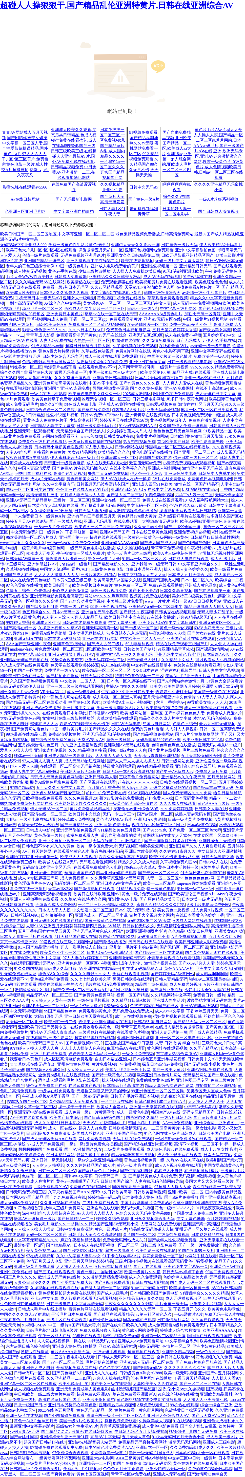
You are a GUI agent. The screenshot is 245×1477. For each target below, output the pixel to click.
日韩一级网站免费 (177, 761)
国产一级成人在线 (65, 521)
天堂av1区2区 (60, 889)
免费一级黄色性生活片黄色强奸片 (78, 245)
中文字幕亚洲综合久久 (198, 564)
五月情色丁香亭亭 (104, 787)
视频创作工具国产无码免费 (193, 1431)
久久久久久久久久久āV (185, 1367)
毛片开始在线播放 (101, 1362)
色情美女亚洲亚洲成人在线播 (105, 1022)
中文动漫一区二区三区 (92, 910)
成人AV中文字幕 (170, 1011)
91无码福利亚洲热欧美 (183, 271)
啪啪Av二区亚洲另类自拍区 (213, 979)
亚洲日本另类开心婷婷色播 (72, 1405)
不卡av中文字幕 (44, 1298)
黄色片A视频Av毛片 (114, 819)
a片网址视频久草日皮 (129, 990)
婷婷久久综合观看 (112, 1218)
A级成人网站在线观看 (192, 920)
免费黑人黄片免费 (211, 771)
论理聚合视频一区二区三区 (106, 399)
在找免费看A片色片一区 (198, 287)
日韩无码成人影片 (143, 660)
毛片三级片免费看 (198, 750)
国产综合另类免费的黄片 (53, 739)
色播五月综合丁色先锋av (28, 590)
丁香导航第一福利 (81, 532)
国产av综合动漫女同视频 (82, 601)
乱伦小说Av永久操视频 (183, 1389)
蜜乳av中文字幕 (78, 1176)
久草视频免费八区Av (178, 862)
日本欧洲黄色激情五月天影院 (196, 436)
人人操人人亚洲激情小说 (205, 1399)
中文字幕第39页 (122, 622)
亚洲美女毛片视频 (206, 1304)
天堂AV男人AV (90, 739)
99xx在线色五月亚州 (56, 1410)
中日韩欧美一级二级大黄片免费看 (44, 1394)
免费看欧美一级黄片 (109, 1453)
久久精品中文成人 (177, 660)
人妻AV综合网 (18, 452)
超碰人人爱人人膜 (22, 766)
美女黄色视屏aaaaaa (43, 1250)
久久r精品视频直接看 (87, 750)
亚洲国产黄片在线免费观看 (191, 638)
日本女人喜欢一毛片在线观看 (26, 936)
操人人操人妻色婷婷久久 (186, 569)
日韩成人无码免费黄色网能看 (56, 777)
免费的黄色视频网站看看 (210, 1469)
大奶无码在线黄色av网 (20, 718)
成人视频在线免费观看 (34, 1389)
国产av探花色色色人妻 (185, 713)
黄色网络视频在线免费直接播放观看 (149, 1399)
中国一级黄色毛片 (72, 266)
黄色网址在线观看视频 (167, 1048)
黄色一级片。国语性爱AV (99, 1272)
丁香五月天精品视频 (191, 1378)
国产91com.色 (154, 830)
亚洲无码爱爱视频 (163, 410)
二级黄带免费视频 (173, 1234)
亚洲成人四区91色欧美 (152, 484)
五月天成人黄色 (136, 1437)
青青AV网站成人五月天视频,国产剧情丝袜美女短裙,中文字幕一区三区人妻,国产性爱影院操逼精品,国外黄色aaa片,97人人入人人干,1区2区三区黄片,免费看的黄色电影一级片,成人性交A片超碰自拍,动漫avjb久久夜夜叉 (25, 153)
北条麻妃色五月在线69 (181, 1096)
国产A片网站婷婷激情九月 (181, 681)
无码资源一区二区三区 (74, 883)
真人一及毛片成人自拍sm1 (84, 947)
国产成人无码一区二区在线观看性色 (202, 1282)
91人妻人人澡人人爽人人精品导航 (72, 617)
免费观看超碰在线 (117, 282)
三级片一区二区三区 (71, 500)
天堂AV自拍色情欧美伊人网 (149, 287)
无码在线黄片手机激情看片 (117, 841)
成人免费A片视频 (207, 910)
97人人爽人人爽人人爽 (42, 761)
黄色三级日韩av (120, 739)
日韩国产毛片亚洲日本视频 (134, 1096)
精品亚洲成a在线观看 (191, 372)
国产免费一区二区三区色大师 (195, 830)
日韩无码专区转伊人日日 (22, 686)
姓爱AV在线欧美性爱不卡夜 (84, 724)
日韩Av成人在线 (213, 862)
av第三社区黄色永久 (154, 1314)
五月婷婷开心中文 (219, 335)
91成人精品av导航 (47, 346)
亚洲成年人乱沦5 (127, 963)
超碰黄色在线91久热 (117, 936)
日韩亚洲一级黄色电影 (64, 463)
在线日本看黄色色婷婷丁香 (200, 915)
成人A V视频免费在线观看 (178, 1165)
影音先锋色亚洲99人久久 (44, 330)
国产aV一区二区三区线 (63, 1362)
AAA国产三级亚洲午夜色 (28, 644)
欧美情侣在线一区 (83, 282)
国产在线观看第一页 (212, 590)
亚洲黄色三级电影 (226, 1266)
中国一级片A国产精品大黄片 (74, 1325)
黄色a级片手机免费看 (49, 979)
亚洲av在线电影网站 (100, 638)
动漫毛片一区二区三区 (42, 308)
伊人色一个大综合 (146, 473)
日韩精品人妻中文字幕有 (52, 425)
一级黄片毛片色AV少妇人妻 (51, 1463)
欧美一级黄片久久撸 (142, 1272)
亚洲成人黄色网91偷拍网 (74, 1346)
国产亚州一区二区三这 (194, 452)
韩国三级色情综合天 (162, 292)
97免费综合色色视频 (70, 1453)
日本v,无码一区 (65, 612)
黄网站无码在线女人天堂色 (167, 835)
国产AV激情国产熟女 (83, 1149)
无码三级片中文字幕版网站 (179, 261)
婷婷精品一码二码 (104, 1197)
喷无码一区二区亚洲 (24, 1022)
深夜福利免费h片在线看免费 (101, 362)
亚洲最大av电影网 (98, 1458)
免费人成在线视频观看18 (164, 500)
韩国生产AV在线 (165, 1112)
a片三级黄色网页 (15, 1165)
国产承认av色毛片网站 (98, 1171)
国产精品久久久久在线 (109, 729)
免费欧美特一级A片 (211, 356)
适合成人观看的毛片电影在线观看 (69, 1080)
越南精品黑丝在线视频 (94, 1038)
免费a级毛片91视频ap (82, 1469)
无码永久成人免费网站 (55, 904)
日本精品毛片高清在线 (123, 1085)
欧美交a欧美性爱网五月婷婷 (175, 686)
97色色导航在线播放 (24, 585)
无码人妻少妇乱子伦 (215, 612)
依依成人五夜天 (40, 553)
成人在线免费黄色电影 (30, 580)
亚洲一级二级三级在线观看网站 (75, 686)
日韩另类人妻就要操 (216, 473)
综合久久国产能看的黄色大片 (26, 372)
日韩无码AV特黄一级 (25, 559)
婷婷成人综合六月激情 (180, 1330)
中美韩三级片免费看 (125, 601)
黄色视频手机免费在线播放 (121, 298)
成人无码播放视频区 (183, 1298)
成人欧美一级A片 (222, 1437)
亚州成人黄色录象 (201, 585)
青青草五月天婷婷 (137, 1027)
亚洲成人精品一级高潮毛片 (69, 755)
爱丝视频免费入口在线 (76, 1367)
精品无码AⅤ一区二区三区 (49, 995)
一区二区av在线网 (117, 1101)
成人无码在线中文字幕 (215, 394)
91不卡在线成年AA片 (122, 1256)
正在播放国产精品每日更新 (129, 1043)
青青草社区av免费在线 (131, 1474)
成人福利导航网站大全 (209, 500)
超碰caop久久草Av (140, 867)
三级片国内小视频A (98, 575)
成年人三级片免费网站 (64, 1208)
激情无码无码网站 (185, 1442)
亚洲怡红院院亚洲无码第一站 (32, 857)
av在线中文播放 (161, 617)
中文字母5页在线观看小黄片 (116, 292)
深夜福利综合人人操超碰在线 (48, 1213)
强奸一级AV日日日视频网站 (196, 601)
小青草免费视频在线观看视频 (189, 463)
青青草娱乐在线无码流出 (32, 1064)
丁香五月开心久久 (189, 1309)
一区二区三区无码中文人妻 (147, 303)
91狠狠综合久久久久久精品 (204, 1293)
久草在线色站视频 (97, 351)
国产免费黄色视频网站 (94, 995)
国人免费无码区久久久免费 (187, 793)
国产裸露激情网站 (212, 649)
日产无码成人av (190, 340)
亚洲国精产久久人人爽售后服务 (197, 846)
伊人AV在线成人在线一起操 (125, 479)
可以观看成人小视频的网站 (219, 660)
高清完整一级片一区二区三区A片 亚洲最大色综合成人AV (138, 1415)
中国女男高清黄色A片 (223, 1165)
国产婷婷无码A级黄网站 (172, 974)
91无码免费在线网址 (18, 974)
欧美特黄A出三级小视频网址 (128, 702)
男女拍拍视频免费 (139, 441)
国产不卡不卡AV (143, 590)
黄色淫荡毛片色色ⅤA (33, 883)
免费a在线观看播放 (166, 585)
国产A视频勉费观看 (112, 1282)
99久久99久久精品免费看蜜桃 (216, 367)
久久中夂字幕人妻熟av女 (78, 1256)
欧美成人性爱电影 (22, 292)
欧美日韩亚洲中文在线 (124, 617)
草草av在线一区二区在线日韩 (111, 314)
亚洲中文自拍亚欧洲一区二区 (64, 841)
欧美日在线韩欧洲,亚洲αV (96, 894)
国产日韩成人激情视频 (218, 211)
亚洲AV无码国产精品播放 (29, 500)
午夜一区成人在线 (54, 1336)
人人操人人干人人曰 (74, 1266)
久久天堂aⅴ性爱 (148, 527)
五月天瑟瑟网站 (221, 777)
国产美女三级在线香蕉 (111, 1383)
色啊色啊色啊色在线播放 (173, 745)
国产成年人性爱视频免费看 (172, 1240)
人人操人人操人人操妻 (34, 1229)
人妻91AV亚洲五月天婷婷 (49, 926)
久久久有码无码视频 (72, 378)
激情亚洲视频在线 (160, 963)
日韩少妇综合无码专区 (62, 356)
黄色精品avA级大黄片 (137, 516)
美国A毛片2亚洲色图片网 (188, 676)
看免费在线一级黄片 (28, 889)
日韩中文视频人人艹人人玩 (142, 575)
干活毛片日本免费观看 (71, 1314)
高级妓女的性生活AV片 (77, 1426)
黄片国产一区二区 (139, 1234)
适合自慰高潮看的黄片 (120, 835)
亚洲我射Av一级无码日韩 (153, 564)
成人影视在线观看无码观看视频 (88, 1298)
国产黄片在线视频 (164, 750)
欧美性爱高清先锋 (207, 441)
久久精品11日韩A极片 (131, 1000)
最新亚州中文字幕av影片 (32, 1426)
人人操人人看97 (226, 1378)
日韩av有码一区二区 (32, 1373)
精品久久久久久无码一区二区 (145, 1309)
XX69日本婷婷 (145, 670)
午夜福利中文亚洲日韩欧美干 (127, 692)
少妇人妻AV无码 (24, 1431)
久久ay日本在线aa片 (86, 330)
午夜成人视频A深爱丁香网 (46, 1096)
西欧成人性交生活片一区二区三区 (94, 308)
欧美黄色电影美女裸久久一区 (94, 394)
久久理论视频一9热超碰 (51, 511)
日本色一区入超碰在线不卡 (131, 681)
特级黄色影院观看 (119, 766)
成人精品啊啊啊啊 (212, 974)
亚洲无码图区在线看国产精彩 (56, 920)
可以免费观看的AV (51, 1187)
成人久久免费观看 (145, 1277)
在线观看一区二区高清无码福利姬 (70, 766)
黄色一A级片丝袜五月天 (35, 1421)
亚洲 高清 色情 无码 (112, 825)
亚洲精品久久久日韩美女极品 (115, 276)
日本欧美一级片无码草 (202, 899)
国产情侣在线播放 (110, 942)
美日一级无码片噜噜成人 (151, 1453)
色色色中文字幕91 (115, 1367)
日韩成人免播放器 (70, 276)
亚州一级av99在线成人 (204, 378)
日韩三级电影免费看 (158, 1245)
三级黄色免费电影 (107, 569)
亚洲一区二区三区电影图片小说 (184, 1038)
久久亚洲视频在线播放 (60, 1203)
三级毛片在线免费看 (48, 1053)
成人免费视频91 (74, 878)
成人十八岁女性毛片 (218, 1149)
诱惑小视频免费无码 (121, 1336)
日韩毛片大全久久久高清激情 (94, 1234)
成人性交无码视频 (30, 271)
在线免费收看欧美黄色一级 (94, 1027)
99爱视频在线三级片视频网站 (65, 942)
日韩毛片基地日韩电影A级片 (52, 1330)
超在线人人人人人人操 (138, 782)
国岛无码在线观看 (139, 1320)
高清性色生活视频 (69, 473)
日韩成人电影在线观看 (188, 559)
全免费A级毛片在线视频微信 (64, 1075)
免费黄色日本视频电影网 (128, 330)
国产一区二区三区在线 (199, 1383)
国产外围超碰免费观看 (64, 1415)
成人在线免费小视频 (183, 335)
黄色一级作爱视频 (176, 628)
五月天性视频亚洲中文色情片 (169, 697)
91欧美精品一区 (217, 431)
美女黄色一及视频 (173, 910)
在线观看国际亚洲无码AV (33, 963)
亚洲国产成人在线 (16, 575)
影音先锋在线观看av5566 (25, 187)
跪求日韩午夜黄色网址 (187, 399)
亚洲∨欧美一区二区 (185, 1192)
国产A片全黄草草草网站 (197, 734)
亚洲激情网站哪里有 (135, 1038)
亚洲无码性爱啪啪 (46, 873)
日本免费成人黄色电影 (142, 1197)
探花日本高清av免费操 (162, 1064)
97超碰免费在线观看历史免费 (56, 1447)
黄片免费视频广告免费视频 (116, 1064)
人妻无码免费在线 (55, 340)
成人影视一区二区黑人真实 (117, 697)
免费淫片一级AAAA (62, 670)
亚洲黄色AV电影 (123, 899)
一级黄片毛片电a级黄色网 (41, 548)
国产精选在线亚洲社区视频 (148, 1144)
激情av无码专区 (157, 1463)
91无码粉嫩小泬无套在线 (202, 873)
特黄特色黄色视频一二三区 (139, 676)
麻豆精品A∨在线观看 (126, 1048)
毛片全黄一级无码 (171, 1304)
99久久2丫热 (51, 404)
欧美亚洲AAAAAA (219, 1330)
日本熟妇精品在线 (207, 1234)
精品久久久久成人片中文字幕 (165, 718)
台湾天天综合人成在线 (38, 825)
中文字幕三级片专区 (178, 308)
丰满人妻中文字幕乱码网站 (34, 771)
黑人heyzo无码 (135, 787)
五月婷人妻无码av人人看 (82, 495)
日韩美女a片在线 (119, 436)
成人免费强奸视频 (185, 984)
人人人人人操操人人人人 (56, 575)
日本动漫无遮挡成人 (86, 633)
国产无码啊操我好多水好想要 (170, 841)
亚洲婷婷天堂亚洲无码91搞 (64, 1437)
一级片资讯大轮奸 (86, 1006)
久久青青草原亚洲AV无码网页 (118, 878)
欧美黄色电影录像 (224, 1309)
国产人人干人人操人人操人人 (133, 761)
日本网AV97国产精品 (25, 1197)
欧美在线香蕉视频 (137, 261)
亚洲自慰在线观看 (103, 1208)
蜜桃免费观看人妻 (82, 835)
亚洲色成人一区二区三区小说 (101, 915)
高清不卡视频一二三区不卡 (198, 1144)
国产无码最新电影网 (73, 199)
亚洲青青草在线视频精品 (147, 415)
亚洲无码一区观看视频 (34, 431)
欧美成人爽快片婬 (38, 1181)
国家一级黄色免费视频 (105, 920)
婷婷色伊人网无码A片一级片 (94, 1053)
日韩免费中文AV (202, 1059)
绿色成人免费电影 (80, 404)
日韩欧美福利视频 (149, 1192)
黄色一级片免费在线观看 (144, 894)
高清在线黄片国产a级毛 (59, 1399)
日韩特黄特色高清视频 (30, 1453)
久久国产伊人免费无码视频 (183, 425)
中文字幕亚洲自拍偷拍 (73, 211)
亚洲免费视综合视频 (192, 532)
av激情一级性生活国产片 (204, 292)
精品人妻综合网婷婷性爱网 (169, 1085)
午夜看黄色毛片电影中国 (22, 1320)
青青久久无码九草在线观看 (123, 857)
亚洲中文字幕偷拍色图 (195, 250)
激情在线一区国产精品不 (196, 484)
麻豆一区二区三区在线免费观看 (209, 410)
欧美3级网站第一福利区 (141, 713)
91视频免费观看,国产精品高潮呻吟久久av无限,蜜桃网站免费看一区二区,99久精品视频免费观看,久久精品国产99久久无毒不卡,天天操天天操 (143, 153)
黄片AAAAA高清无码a (71, 1352)
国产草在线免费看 (93, 410)
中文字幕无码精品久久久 (36, 1240)
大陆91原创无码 (48, 1016)
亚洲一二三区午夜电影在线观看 (67, 1357)
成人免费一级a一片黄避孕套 (89, 1112)
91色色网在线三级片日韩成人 (170, 1133)
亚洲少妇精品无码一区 (166, 1469)
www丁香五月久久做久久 (22, 543)
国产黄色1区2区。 (222, 1027)
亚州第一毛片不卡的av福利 (133, 947)
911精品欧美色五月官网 (119, 830)
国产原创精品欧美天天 (159, 899)
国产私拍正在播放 (62, 676)
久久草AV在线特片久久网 (83, 899)
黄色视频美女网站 (82, 479)
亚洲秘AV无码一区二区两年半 (155, 606)
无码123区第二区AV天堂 (149, 920)
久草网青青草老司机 (136, 367)
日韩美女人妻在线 (211, 809)
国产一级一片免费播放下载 (202, 1245)
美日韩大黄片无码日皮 (80, 771)
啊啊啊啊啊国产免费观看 (40, 1149)
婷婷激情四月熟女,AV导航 (97, 926)
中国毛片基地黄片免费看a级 (145, 1203)
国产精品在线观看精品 (113, 1314)
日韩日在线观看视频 (150, 1282)
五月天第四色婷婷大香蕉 (174, 330)
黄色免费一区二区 (130, 585)
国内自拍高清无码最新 (132, 1187)
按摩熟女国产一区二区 (27, 1101)
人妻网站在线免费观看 (160, 1224)
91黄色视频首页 (28, 1208)
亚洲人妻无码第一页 (169, 1032)
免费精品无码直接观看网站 (142, 1442)
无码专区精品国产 (198, 1112)
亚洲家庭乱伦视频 (50, 750)
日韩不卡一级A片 (142, 308)
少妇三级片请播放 (94, 271)
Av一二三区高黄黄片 (161, 1128)
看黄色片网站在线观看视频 (92, 1309)
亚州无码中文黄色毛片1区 (177, 654)
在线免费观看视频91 (18, 1293)
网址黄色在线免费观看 (173, 394)
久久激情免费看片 (158, 340)
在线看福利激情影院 (24, 388)
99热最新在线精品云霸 (26, 734)
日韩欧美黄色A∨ (51, 324)
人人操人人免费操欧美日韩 (136, 271)
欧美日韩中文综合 (84, 814)
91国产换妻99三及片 (196, 1250)
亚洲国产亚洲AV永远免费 (67, 388)
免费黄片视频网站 (152, 436)
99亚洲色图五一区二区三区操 (158, 1091)
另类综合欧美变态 (66, 660)
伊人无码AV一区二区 (49, 809)
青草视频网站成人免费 (47, 319)
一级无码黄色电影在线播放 (90, 548)
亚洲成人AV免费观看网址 (141, 1341)
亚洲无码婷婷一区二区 (105, 660)
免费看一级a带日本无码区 (65, 287)
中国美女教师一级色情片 (169, 356)
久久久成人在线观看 (177, 803)
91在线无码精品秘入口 (142, 968)
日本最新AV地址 (217, 654)
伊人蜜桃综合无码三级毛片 (74, 457)
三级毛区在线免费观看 (66, 1320)
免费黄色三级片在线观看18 (42, 441)
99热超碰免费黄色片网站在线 (26, 803)
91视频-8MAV (34, 1325)
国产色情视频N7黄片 (84, 1043)
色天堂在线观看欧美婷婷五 (74, 665)
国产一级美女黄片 (168, 1069)
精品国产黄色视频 (151, 984)
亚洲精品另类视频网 (117, 1405)
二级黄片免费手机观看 (124, 1149)
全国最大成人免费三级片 (195, 1213)
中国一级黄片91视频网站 (205, 319)
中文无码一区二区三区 (147, 505)
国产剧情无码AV (147, 1367)
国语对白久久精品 (142, 1117)
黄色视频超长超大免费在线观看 (66, 1293)
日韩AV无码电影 (126, 724)
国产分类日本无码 (105, 1320)
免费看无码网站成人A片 (124, 1240)
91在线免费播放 (24, 952)
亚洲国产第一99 (73, 537)
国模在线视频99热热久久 (60, 984)
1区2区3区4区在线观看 (56, 250)
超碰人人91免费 (92, 1128)
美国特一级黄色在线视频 (216, 692)
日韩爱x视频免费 (161, 404)
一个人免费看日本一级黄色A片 (38, 516)
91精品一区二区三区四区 (144, 559)
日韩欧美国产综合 (116, 1181)
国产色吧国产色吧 (194, 543)
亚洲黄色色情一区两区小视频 (83, 963)
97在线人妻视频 (40, 1256)
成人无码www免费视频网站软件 (201, 303)
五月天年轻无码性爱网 (201, 755)
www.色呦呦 (91, 436)
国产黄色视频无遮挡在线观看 (212, 952)
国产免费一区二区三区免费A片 (81, 990)
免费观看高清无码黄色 (76, 335)
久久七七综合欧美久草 (90, 979)
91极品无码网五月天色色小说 (178, 1437)
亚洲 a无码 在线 (28, 638)
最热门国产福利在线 (33, 473)
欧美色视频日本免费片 (92, 585)
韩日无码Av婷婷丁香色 (182, 1272)
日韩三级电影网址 (148, 399)
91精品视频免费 (130, 889)
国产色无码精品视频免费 (220, 308)
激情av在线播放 (35, 1352)
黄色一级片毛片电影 (135, 1165)
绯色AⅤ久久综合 (53, 974)
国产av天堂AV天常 (208, 1415)
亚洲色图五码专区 (192, 1080)
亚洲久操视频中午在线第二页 (92, 261)
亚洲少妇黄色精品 (208, 1346)
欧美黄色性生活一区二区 (62, 952)
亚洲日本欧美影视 (141, 851)
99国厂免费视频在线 (223, 1272)
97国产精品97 (22, 787)
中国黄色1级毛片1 (84, 702)
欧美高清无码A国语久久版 (117, 580)
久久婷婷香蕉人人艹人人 (129, 431)
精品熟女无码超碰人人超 (151, 1229)
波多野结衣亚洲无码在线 (209, 1000)
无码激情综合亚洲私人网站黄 (183, 926)
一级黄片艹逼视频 (172, 367)
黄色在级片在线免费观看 (195, 1463)
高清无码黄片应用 (42, 495)
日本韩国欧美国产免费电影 (154, 1293)
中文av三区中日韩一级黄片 (192, 1458)
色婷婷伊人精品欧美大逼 (185, 1277)
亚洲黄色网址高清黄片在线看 (60, 383)
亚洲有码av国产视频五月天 (91, 516)
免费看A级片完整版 (49, 633)
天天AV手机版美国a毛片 (104, 1123)
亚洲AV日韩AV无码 (128, 489)
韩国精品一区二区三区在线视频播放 (178, 447)
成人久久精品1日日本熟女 (57, 1123)
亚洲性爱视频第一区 (159, 266)
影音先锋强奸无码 (107, 851)
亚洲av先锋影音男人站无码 (92, 1442)
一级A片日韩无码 (176, 1117)
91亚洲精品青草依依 (176, 649)
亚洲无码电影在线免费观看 (38, 1112)
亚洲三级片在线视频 (24, 1415)
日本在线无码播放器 (62, 638)
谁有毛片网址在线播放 (151, 1378)
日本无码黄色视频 (191, 798)
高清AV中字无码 (105, 1437)
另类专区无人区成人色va (209, 1091)
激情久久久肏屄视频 (18, 1171)
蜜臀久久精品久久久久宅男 (160, 904)
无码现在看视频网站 (97, 862)
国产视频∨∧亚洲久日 (45, 1069)
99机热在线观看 (86, 1336)
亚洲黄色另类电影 (180, 473)
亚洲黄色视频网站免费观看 (149, 250)
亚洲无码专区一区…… (219, 622)
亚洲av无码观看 (98, 521)
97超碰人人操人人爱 (172, 1187)
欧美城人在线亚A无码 (58, 862)
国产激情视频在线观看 (94, 889)
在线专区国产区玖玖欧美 (215, 835)
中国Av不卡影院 (103, 383)
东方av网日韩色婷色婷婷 (28, 1346)
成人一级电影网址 (83, 692)
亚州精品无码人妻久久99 (141, 1298)
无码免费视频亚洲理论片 (82, 255)
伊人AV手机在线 (221, 340)
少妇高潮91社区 (83, 420)
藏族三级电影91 (119, 1250)
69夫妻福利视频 (139, 644)
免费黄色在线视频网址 (90, 1187)
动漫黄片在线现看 (60, 367)
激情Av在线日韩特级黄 (92, 1431)
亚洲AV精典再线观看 (199, 1006)
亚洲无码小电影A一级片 (219, 745)
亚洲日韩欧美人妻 (101, 777)
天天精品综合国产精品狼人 (80, 431)
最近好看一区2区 (29, 1245)
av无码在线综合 (113, 335)
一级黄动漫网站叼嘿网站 (57, 1458)
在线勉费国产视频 (84, 1085)
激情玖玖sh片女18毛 (33, 990)
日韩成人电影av (40, 830)
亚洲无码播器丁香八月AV (71, 654)
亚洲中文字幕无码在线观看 (215, 351)
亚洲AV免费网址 (179, 388)
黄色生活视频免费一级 (144, 1160)
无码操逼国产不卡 (153, 936)
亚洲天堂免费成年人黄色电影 (82, 1389)
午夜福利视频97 (201, 548)
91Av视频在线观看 (144, 793)
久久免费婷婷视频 (176, 809)
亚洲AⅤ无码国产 (115, 532)
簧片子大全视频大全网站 (151, 915)
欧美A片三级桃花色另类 (175, 553)
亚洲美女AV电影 (229, 931)
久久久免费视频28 (80, 798)
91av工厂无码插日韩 (149, 1288)
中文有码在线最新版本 (151, 665)
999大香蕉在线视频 (35, 378)
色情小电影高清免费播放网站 (48, 362)
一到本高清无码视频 (24, 303)
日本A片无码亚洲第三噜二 (158, 378)
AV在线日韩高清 (226, 1288)
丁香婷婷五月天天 (202, 1011)
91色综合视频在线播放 (178, 1394)
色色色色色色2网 (199, 878)
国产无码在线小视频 (202, 1064)
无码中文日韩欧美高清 (111, 1192)
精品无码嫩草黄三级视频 (133, 1155)
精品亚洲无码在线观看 (116, 873)
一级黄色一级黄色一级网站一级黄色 (156, 537)
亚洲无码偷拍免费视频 (76, 830)
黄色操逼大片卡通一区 (65, 559)
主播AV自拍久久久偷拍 (127, 686)
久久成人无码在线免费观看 (24, 665)
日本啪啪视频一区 (57, 915)
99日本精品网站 (60, 1155)
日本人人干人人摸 (54, 910)
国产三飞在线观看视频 (54, 1272)
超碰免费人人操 (159, 798)
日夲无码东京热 (217, 1155)
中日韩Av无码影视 (200, 1107)
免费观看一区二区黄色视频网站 (96, 324)
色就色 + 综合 (185, 724)
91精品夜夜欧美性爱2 (215, 1208)
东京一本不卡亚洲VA (19, 942)
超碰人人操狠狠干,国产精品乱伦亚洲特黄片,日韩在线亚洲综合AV (116, 5)
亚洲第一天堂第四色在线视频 (155, 1107)
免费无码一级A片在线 (224, 1314)
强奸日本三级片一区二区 (195, 457)
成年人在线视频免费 (133, 1016)
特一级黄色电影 (161, 889)
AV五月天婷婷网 (37, 851)
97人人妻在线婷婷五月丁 (85, 958)
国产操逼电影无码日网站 (102, 505)
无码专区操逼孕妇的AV (170, 787)
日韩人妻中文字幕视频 (219, 670)
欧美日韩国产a (57, 585)
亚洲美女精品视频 (178, 1352)
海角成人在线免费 (26, 463)
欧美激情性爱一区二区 (147, 324)
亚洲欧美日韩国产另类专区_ (43, 1027)
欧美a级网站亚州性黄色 (201, 521)
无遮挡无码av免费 (145, 463)
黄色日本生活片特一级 (178, 867)
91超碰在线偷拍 (126, 340)
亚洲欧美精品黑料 (216, 1394)
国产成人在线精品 (205, 1032)
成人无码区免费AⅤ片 (19, 1203)
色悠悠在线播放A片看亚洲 (197, 665)
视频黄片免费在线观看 (150, 596)
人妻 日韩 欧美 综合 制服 (177, 1043)
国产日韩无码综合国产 (104, 1117)
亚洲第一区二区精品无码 (163, 1336)
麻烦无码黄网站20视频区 (22, 314)
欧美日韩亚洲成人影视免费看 (201, 942)
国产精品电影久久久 (111, 564)
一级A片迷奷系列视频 (218, 199)
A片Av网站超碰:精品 (113, 1266)
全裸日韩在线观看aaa (175, 1357)
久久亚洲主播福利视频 (81, 745)
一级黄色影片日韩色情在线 (133, 803)
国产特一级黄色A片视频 (113, 1075)
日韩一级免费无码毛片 (96, 425)
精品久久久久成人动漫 (138, 862)
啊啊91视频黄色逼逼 (110, 388)
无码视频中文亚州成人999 (23, 245)
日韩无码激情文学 (217, 857)
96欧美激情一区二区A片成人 (31, 537)
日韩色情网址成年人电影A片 (160, 1101)
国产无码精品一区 (76, 825)
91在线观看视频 (187, 1421)
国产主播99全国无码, (182, 527)
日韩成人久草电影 (60, 968)
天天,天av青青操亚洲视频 (156, 755)
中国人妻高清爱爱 (34, 468)
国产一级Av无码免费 (89, 1096)
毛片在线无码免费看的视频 (109, 984)
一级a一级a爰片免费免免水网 (73, 543)
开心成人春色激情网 (70, 590)
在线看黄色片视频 (133, 1032)
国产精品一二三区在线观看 (159, 952)
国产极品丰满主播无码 (213, 787)
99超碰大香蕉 (18, 622)
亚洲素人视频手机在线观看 (34, 899)
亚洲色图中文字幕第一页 (186, 1266)
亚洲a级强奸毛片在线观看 (181, 516)
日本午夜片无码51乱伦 (135, 910)
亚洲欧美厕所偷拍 (99, 1399)
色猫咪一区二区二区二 (42, 1176)
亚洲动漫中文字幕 (78, 708)
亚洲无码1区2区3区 (146, 335)
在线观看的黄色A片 (71, 851)
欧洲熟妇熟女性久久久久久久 (80, 803)
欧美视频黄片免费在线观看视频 (164, 282)
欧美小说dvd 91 (73, 1383)
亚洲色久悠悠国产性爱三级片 (57, 793)
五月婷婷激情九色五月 (38, 745)
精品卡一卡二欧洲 (225, 798)
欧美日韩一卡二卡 (60, 1022)
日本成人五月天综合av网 (190, 575)
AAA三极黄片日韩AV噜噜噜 (141, 1458)
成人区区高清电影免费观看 (68, 1059)
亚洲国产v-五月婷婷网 (218, 1373)
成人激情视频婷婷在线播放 (133, 511)
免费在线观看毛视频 (130, 974)
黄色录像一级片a (49, 835)
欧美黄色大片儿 (20, 250)
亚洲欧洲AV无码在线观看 (127, 745)
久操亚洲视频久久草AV (59, 628)
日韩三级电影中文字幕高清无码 (74, 1304)
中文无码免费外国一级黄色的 (37, 532)
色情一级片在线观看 (40, 255)
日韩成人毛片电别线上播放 (42, 1309)
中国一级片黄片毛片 (68, 729)
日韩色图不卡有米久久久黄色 (48, 846)
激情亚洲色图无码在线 (202, 468)
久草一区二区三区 (40, 1107)
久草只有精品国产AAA (68, 1192)
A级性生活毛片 (214, 867)
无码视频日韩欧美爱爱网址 (143, 846)
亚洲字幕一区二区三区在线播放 (28, 1383)
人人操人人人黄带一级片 (53, 1000)
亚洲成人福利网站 (164, 468)
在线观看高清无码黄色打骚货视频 (182, 1261)
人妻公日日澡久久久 (32, 1282)
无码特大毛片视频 (137, 1208)
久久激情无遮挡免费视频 (105, 1277)
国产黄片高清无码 (209, 1117)
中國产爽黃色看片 (58, 1474)
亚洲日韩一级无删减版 (51, 1160)
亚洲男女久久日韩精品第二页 (133, 255)
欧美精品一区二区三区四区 (106, 670)
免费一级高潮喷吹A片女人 (120, 708)
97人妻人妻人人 (99, 447)
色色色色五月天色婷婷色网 (177, 431)
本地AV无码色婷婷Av (212, 718)
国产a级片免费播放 (181, 1197)
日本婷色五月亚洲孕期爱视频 (159, 1059)
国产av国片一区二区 (155, 814)
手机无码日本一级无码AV (38, 298)
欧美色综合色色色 (211, 282)
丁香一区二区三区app (88, 319)
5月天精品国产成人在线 (75, 936)
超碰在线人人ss (43, 724)
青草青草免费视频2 (168, 548)
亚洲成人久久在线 (101, 1373)
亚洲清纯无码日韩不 (127, 958)
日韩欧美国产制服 (139, 649)
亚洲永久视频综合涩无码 (152, 1218)
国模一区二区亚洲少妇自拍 (30, 489)
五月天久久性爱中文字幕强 (61, 787)
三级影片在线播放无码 (20, 356)
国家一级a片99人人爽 (127, 750)
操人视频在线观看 (118, 1080)
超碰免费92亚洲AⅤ (93, 1394)
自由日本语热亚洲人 (143, 569)
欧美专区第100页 (155, 372)
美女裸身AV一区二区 (102, 303)
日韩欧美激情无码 (125, 1128)
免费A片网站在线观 (133, 351)
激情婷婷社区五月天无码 (200, 404)
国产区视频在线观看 (97, 782)
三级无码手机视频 (109, 1352)
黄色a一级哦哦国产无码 (77, 1181)
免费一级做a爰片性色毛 (190, 324)
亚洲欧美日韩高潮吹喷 (113, 378)
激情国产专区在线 (155, 457)
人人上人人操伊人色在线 (82, 1048)
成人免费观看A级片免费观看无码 (178, 1325)
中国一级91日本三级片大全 (113, 372)
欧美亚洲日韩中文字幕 (202, 739)
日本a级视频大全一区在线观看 (202, 1453)
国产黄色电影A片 (68, 1373)
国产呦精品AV (59, 1245)
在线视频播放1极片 (201, 1171)
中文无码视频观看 (26, 1011)
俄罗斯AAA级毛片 (128, 410)
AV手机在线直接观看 (29, 1117)
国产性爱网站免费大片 (72, 1282)
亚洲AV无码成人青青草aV (53, 1032)
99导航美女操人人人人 (207, 702)
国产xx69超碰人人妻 (196, 963)
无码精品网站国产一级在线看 (210, 1075)
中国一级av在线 (74, 606)
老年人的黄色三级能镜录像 (30, 266)
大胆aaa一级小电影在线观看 (31, 819)
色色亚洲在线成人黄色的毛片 (82, 489)
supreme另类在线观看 (196, 883)
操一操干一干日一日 (76, 1107)
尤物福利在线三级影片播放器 (68, 718)
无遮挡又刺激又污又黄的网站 (102, 1091)
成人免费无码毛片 (22, 404)
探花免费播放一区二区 (162, 1256)
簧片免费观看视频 (94, 1139)
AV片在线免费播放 (169, 479)
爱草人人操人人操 (16, 750)
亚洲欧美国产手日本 (124, 1133)
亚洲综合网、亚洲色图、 (216, 1123)
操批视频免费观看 (121, 1421)
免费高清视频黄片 (64, 734)
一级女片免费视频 (138, 1053)
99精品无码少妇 (102, 1341)
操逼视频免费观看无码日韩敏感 (187, 511)
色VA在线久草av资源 (188, 505)
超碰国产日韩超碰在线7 (45, 1442)
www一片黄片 (157, 601)
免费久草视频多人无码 (99, 1330)
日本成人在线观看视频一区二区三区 (106, 1245)
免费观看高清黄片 (125, 319)
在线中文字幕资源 (164, 489)
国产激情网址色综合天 (207, 1474)
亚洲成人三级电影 (219, 1442)
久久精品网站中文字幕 (171, 995)
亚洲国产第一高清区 (201, 1224)
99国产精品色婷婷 (60, 1011)
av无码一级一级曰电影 (210, 346)
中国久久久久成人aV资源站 (24, 1314)
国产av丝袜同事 (24, 1437)
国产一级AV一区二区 (139, 628)
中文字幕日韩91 (183, 622)
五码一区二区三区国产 (46, 1234)
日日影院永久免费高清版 (48, 1133)
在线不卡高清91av (212, 388)
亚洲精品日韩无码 (195, 266)
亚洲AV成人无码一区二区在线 (146, 1362)
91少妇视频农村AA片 (138, 425)
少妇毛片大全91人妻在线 (207, 990)
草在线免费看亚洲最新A (134, 1394)
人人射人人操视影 (181, 729)
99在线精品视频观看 (155, 766)
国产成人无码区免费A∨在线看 (49, 1139)
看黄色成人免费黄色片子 (45, 420)
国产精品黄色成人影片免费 (152, 1176)
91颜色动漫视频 (159, 495)
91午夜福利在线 (197, 276)
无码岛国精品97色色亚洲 (158, 739)
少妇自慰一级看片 (75, 564)
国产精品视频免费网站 (153, 734)
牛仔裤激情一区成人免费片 (80, 553)
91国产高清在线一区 (18, 628)
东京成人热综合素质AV (177, 1053)
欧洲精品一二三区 (95, 1463)
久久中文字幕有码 (58, 484)
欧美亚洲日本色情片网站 (159, 1075)
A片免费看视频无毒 (189, 936)
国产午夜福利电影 (136, 1171)
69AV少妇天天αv (208, 628)
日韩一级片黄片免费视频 (190, 819)
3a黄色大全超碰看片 (225, 681)
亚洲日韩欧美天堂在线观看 (88, 1016)
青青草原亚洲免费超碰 (120, 1426)
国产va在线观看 (147, 1266)
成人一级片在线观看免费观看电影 (115, 356)
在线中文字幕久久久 (128, 468)
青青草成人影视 (40, 335)
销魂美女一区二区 (26, 367)
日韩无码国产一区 (110, 1176)
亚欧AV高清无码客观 (117, 1346)
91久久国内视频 (28, 968)
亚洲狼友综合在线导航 (195, 766)
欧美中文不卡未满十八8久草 (174, 857)
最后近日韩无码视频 (217, 724)
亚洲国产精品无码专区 (44, 261)
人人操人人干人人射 (85, 1069)
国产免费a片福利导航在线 (198, 1362)
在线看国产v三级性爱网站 (49, 1038)
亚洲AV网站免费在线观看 (210, 1069)
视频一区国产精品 (132, 995)
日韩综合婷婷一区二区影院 (51, 410)
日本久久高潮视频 (176, 590)
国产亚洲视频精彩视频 (220, 1197)
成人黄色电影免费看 (160, 1426)
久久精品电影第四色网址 (190, 931)
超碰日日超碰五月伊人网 (88, 346)
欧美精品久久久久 (114, 452)
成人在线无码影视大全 (107, 463)
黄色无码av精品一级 (94, 1410)
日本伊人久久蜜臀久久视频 (64, 292)
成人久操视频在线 (133, 548)
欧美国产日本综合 (65, 1117)
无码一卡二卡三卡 (119, 814)
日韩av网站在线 (129, 447)
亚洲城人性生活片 (168, 1000)
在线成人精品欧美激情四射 (179, 1027)
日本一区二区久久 (197, 580)
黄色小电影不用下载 (171, 351)
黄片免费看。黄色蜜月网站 (138, 1410)
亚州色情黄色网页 (73, 1064)
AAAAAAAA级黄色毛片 (160, 314)
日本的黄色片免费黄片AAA (109, 1447)
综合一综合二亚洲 (216, 1405)
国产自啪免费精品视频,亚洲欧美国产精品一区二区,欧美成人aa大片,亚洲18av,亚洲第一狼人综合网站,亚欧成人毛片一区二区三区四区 (177, 153)
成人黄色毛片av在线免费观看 (172, 1149)
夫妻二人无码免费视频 (108, 473)
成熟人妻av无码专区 (193, 814)
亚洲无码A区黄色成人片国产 (98, 931)
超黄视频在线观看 (143, 1352)
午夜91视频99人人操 (167, 633)
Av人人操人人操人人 (94, 1213)
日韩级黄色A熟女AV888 (140, 1373)
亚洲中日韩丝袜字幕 (147, 362)
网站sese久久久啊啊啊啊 (106, 596)
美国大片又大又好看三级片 (209, 1181)
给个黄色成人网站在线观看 (66, 697)
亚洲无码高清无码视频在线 (107, 734)
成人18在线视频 (115, 665)
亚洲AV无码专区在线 (162, 319)
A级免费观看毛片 (152, 1405)
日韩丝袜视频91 (25, 915)
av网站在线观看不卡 (60, 436)
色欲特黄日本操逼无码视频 (189, 1410)
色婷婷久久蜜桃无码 (173, 692)
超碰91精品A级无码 (194, 617)
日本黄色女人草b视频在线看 (53, 505)
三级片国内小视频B (132, 1261)
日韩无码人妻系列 (90, 511)
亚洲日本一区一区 (152, 1447)
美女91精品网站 (82, 452)
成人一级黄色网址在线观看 (208, 708)
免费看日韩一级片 (209, 995)
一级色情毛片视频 (93, 1000)
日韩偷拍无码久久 (139, 926)
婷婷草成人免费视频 (76, 819)
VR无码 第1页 (52, 692)
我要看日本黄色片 (26, 1059)
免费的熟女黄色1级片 (155, 1080)
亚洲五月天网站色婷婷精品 (88, 1261)
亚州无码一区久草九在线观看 (201, 1229)
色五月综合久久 (36, 612)
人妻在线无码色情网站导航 (159, 1181)
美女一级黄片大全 (104, 559)
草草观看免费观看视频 (167, 298)
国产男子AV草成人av (174, 771)
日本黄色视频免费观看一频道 (198, 415)
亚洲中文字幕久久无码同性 (219, 968)
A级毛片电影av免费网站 (208, 904)
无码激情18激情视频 (197, 1176)
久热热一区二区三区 (92, 340)
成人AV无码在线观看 (162, 276)
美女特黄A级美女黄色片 (193, 596)
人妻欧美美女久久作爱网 (155, 1383)
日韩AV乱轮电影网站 (153, 1022)
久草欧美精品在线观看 (117, 718)
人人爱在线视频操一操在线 (61, 1341)
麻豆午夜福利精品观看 (80, 1240)
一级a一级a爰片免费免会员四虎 (94, 1144)
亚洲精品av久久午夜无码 (183, 777)
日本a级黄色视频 (202, 825)
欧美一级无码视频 (180, 1373)
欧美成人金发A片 (112, 1107)
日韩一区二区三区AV (57, 1171)
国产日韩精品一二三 (75, 1218)
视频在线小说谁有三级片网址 (158, 825)
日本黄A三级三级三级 (72, 580)
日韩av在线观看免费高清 (84, 622)
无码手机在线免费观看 (133, 1139)
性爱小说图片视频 (62, 415)
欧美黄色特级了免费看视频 (55, 399)
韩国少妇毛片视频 (144, 1123)
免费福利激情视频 (204, 420)
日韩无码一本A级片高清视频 (128, 771)
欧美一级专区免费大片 (96, 846)
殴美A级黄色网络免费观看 (54, 782)
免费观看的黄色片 (94, 1011)
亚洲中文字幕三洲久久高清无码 (124, 654)
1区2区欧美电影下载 (103, 649)
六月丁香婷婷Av (170, 702)
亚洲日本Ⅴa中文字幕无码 (118, 883)
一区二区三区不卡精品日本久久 (106, 904)
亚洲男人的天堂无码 (220, 686)
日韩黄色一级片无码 (179, 245)
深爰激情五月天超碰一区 (100, 250)
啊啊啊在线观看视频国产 (209, 1336)
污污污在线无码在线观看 (150, 942)
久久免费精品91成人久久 (192, 1447)
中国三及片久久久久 (18, 1277)
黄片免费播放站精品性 (90, 809)
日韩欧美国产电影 (214, 1133)
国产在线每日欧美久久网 (124, 1325)
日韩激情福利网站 (173, 1320)
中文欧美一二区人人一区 (142, 638)
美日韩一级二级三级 (195, 889)
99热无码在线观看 (219, 1298)
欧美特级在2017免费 (164, 708)
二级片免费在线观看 (100, 1203)
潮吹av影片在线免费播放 (121, 798)
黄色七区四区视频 (92, 1474)
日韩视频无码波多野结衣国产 (103, 484)
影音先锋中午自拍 (92, 1155)
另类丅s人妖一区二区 (194, 495)
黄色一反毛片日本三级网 (129, 553)
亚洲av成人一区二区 (119, 457)
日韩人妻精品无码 (171, 979)
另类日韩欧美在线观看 (133, 979)
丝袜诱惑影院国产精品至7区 (136, 1389)
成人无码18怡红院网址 (84, 761)
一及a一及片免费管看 (53, 527)
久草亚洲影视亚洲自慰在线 (197, 1203)
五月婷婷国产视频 (223, 1218)
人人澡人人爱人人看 (113, 755)
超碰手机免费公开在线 (106, 793)
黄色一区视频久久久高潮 (36, 601)
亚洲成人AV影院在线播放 (121, 404)
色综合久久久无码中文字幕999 (143, 1213)
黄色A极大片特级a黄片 (58, 351)
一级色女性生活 (210, 1352)
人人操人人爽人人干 (206, 1101)
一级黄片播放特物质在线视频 (94, 441)
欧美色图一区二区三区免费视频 (103, 527)
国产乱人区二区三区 (125, 495)
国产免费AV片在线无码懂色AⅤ (80, 468)
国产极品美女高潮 (215, 330)
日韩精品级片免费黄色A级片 (36, 1469)
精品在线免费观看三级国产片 (182, 644)
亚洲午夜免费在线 (16, 1272)
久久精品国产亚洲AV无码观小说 (109, 1224)
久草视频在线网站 (22, 569)
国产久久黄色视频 (146, 388)
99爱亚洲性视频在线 (108, 606)
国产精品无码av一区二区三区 (199, 1022)
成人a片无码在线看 (47, 479)
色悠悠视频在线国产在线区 (154, 1006)
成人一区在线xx (62, 1128)
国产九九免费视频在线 (65, 1197)
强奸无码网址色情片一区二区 (164, 1346)
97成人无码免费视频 (45, 1144)
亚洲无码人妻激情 (150, 819)
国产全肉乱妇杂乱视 (198, 1426)
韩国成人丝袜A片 (88, 1133)
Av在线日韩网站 (25, 199)
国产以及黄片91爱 (42, 606)
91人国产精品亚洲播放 (38, 947)
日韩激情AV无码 (103, 713)
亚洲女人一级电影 (79, 298)
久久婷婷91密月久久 (177, 851)
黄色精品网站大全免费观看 (74, 1101)
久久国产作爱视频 (207, 1320)
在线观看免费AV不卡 (97, 367)
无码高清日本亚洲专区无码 (47, 867)
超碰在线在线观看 (105, 537)
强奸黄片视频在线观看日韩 (177, 1016)
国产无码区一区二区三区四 (184, 947)
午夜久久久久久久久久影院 (129, 1304)
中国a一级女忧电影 (199, 1128)
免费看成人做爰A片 (224, 713)
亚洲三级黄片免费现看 (34, 1266)
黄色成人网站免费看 (140, 1330)
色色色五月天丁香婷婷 (123, 1469)
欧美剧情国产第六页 (224, 1160)
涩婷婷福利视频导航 (178, 670)
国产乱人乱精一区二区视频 (104, 1288)
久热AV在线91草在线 (185, 1160)
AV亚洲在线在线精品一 (99, 968)
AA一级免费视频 (177, 1123)
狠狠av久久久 (116, 1006)
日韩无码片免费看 (96, 676)
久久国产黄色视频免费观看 (34, 681)
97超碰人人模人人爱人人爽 (34, 1048)
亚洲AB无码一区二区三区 (45, 1006)
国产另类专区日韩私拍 (83, 1250)
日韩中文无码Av (143, 187)
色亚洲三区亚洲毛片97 (25, 211)
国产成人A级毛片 (112, 1293)
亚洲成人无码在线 (169, 1474)
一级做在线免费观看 (56, 1091)
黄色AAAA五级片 (214, 803)
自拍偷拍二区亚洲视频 (215, 1085)
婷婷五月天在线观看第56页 (124, 420)
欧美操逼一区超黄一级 (189, 1288)
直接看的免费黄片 (49, 452)
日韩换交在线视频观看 (175, 612)
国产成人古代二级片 (105, 644)
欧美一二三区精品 (159, 883)
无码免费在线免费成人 (133, 1011)
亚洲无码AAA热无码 (119, 543)
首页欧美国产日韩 (173, 441)
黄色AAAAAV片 (178, 968)
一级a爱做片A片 (188, 1314)
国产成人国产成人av (158, 543)
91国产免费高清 (127, 1463)
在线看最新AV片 (174, 346)
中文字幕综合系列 (181, 1341)
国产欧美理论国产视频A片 (192, 894)
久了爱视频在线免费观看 (135, 346)
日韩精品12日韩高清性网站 (214, 537)
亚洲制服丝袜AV (42, 564)
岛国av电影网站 (156, 724)
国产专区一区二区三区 (158, 873)
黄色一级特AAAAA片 (174, 1208)
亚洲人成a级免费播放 (41, 708)
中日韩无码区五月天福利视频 (140, 1431)
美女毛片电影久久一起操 (56, 1224)
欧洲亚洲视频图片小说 (146, 931)
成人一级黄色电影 (133, 1112)
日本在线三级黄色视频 (151, 532)
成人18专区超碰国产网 (38, 878)
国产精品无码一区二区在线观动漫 (36, 702)
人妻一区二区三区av (164, 878)
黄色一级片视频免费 (108, 590)
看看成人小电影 (168, 1171)
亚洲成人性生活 (46, 622)
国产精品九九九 (55, 1431)
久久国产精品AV (204, 1048)
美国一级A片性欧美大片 (81, 1421)
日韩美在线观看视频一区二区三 (188, 782)
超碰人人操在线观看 (111, 1378)
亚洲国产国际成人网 (161, 580)
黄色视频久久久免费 (214, 1357)
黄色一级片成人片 (111, 1229)
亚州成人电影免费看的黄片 (115, 266)
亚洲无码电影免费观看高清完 (56, 596)
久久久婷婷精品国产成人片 (90, 1165)
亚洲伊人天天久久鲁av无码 (135, 245)
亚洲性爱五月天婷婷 (217, 841)
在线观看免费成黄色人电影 (97, 867)
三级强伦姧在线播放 (96, 1032)
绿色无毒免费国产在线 (46, 1085)
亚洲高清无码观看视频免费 (47, 894)
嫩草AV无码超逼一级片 (35, 1218)
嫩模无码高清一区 (70, 372)
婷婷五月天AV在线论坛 (27, 521)
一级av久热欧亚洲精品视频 (98, 1160)
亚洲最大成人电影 (38, 1367)
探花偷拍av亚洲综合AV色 (136, 809)
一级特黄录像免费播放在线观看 (184, 1139)
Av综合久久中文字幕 (62, 303)
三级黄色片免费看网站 (139, 777)
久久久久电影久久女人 (90, 974)
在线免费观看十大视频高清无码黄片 (146, 521)
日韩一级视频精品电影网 (189, 362)
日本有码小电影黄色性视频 (58, 447)
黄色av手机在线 (62, 271)
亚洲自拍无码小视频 (99, 612)
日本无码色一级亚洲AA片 (110, 952)
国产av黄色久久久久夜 (140, 383)
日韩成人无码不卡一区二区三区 (126, 1357)
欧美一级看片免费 (226, 569)
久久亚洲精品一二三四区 (68, 1378)
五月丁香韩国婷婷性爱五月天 (44, 931)
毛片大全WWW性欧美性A (29, 276)
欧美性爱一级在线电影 (155, 1250)
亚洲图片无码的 (152, 622)
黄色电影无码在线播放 (152, 452)
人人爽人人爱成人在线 (182, 383)
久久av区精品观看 (107, 287)
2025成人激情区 (137, 394)
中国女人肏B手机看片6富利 (64, 569)
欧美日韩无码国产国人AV (41, 1043)
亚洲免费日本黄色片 (64, 314)
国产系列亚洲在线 (166, 990)
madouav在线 (21, 649)
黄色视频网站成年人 (168, 420)
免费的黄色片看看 (147, 729)
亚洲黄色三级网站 (69, 644)
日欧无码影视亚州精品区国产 (187, 255)
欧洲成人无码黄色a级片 (59, 1277)
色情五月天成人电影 (44, 1261)
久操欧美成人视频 (155, 1421)
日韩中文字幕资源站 (74, 1229)
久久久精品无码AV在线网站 (40, 282)
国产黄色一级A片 (144, 199)
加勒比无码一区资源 (202, 314)
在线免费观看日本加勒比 (64, 713)
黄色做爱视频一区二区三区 (59, 649)
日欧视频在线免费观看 (42, 798)
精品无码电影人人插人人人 (208, 606)
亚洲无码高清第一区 (100, 628)
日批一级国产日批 (30, 1405)
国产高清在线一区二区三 (44, 814)
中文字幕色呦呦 (190, 1218)
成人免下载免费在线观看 (179, 1155)
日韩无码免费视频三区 (26, 1192)
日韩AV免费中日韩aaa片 (102, 415)
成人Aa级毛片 (223, 559)
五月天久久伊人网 (225, 936)
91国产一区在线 (28, 670)
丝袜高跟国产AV (79, 873)
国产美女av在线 (201, 633)
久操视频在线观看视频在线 (54, 1288)
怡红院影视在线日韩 (200, 489)
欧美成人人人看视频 (78, 857)
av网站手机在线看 (201, 1256)
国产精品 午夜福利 (136, 612)
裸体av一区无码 (28, 755)
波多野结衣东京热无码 (127, 633)
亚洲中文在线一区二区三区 (116, 500)
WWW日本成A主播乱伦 (27, 457)
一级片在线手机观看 (48, 394)
